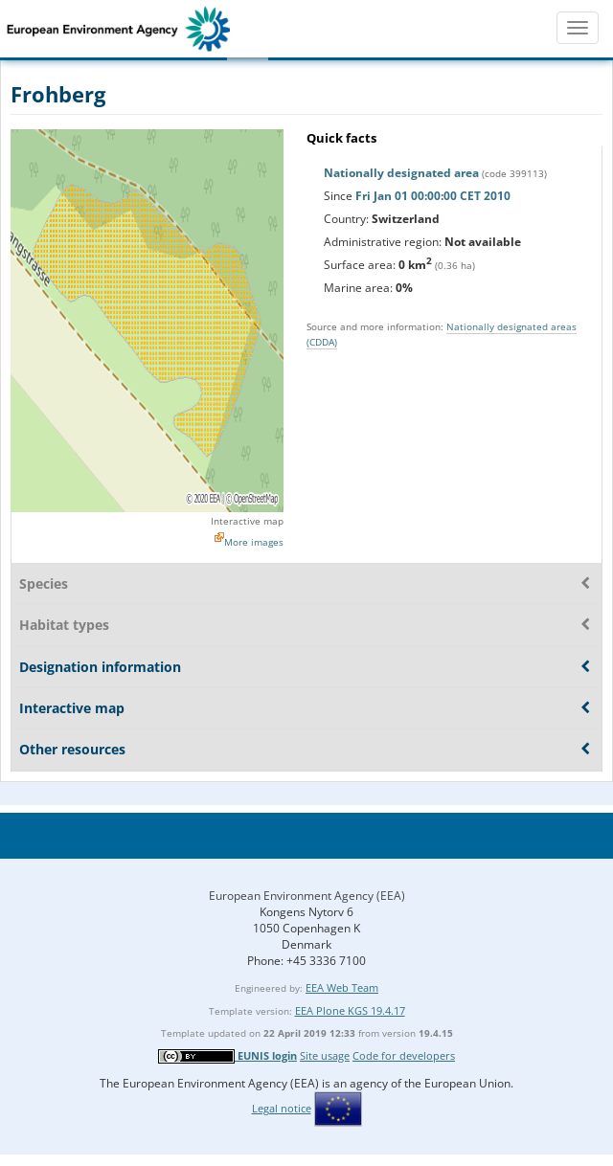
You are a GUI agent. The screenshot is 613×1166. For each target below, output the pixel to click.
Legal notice (281, 1108)
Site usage (325, 1055)
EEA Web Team (342, 987)
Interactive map (247, 520)
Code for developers (403, 1055)
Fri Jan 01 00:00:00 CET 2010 (433, 196)
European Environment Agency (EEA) (307, 895)
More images (254, 542)
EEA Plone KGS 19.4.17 (350, 1010)
